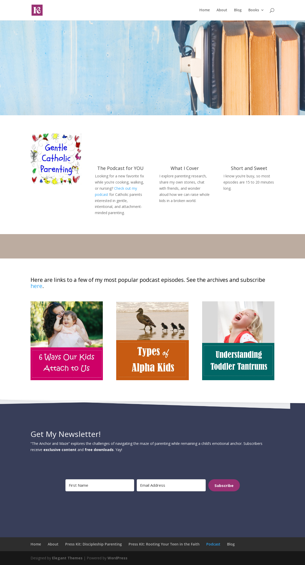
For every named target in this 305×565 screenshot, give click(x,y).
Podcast (213, 544)
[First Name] (99, 485)
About (222, 10)
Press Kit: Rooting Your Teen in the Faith (164, 544)
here (36, 286)
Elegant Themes (67, 558)
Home (204, 10)
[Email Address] (171, 485)
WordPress (117, 558)
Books (253, 10)
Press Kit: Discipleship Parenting (93, 544)
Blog (238, 10)
